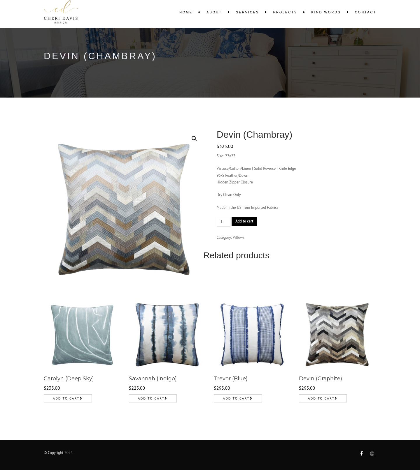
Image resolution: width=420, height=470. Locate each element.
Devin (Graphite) (320, 378)
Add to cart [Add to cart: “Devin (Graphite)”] (321, 398)
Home (185, 12)
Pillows (238, 237)
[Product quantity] (223, 222)
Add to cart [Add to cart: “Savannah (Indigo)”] (151, 398)
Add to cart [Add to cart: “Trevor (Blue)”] (236, 398)
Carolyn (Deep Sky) (69, 378)
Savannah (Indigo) (153, 378)
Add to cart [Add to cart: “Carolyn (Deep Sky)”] (66, 398)
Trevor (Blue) (231, 378)
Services (247, 12)
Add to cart (244, 221)
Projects (285, 12)
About (214, 12)
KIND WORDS (326, 12)
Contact (365, 12)
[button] (194, 138)
